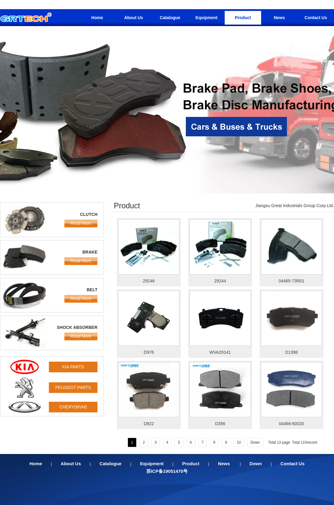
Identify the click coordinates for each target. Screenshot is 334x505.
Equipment (206, 17)
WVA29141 (220, 352)
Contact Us (316, 17)
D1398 (291, 352)
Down (255, 442)
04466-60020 (291, 423)
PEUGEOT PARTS (73, 387)
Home (97, 17)
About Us (133, 17)
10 (239, 442)
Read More (80, 223)
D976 (149, 352)
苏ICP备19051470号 (167, 471)
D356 (220, 423)
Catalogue (170, 17)
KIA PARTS (73, 366)
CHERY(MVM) (73, 406)
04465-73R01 (292, 280)
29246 (149, 280)
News (279, 17)
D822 (149, 423)
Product (243, 17)
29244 (220, 280)
